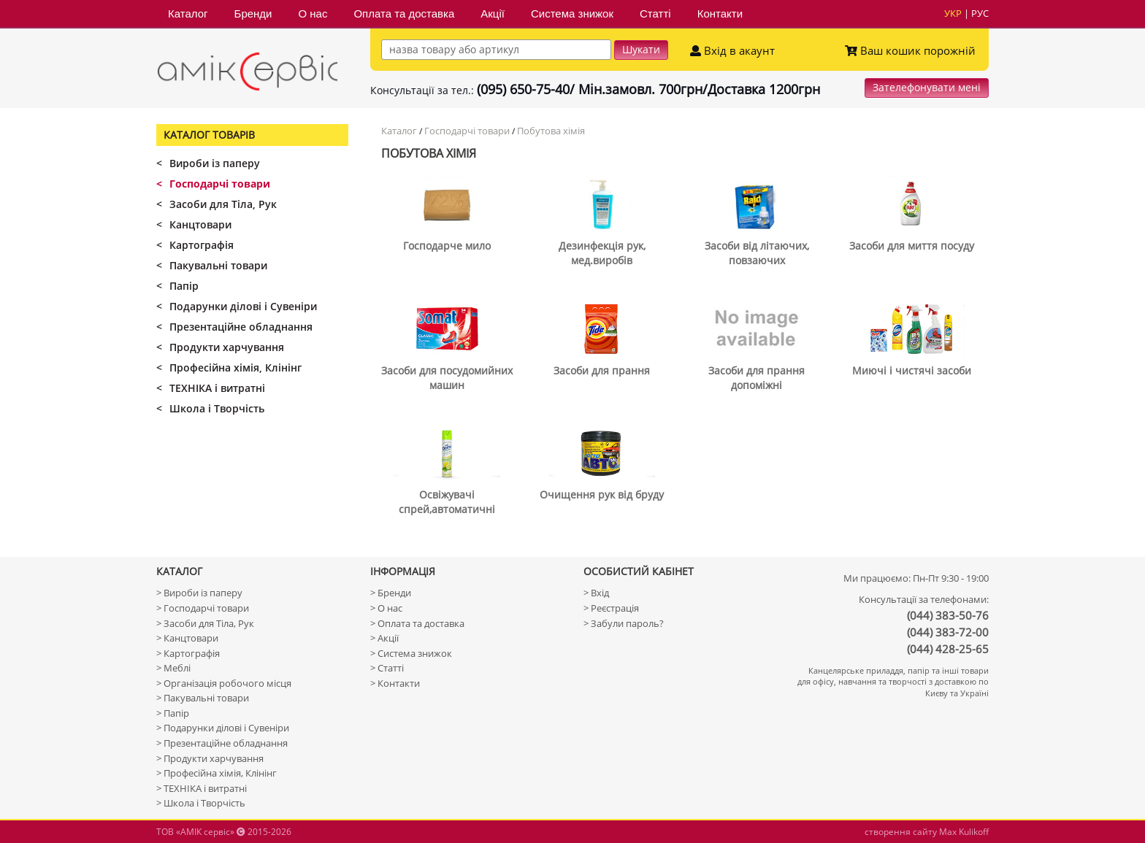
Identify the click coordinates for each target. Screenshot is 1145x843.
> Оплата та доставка (417, 623)
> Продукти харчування (210, 758)
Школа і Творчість (210, 408)
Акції (492, 13)
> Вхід (596, 592)
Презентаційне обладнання (234, 327)
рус (980, 13)
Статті (655, 13)
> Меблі (173, 667)
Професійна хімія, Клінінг (229, 367)
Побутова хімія (551, 130)
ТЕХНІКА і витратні (210, 388)
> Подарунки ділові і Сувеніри (222, 727)
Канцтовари (193, 224)
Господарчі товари (467, 130)
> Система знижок (411, 653)
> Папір (172, 713)
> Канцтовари (187, 637)
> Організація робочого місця (223, 683)
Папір (177, 286)
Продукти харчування (220, 347)
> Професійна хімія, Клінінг (216, 773)
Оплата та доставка (403, 13)
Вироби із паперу (208, 163)
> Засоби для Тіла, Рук (205, 623)
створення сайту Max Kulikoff (927, 831)
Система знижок (572, 13)
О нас (312, 13)
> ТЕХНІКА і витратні (201, 788)
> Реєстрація (611, 608)
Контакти (720, 13)
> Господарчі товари (202, 608)
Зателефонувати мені (927, 87)
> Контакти (395, 683)
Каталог (188, 13)
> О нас (386, 608)
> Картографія (188, 653)
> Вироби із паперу (199, 592)
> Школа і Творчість (200, 802)
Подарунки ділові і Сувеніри (236, 306)
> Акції (384, 637)
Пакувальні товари (211, 265)
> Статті (387, 667)
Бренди (253, 13)
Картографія (195, 245)
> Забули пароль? (623, 623)
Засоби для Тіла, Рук (216, 204)
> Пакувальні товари (202, 697)
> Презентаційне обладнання (222, 743)
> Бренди (390, 592)
